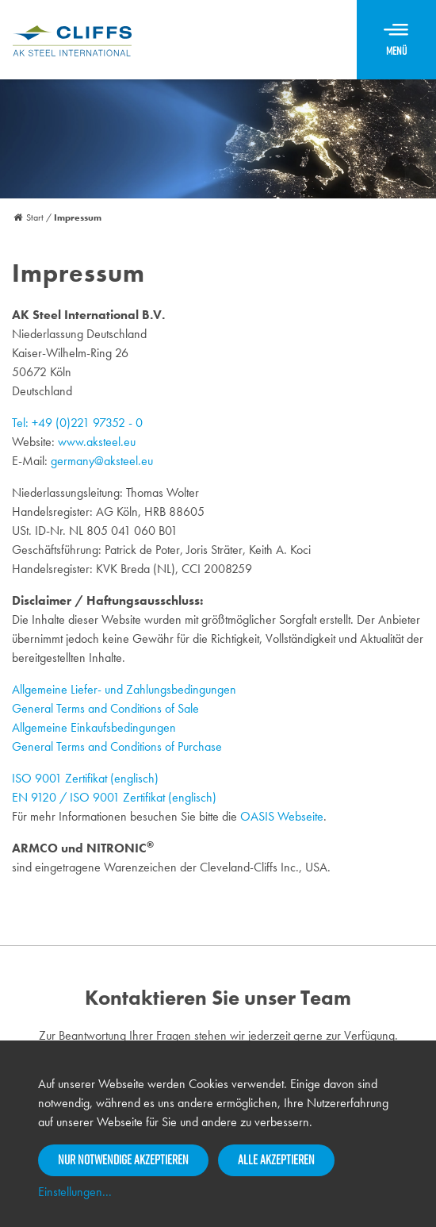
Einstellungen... (75, 1191)
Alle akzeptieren (276, 1159)
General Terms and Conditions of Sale (105, 708)
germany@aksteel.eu (102, 460)
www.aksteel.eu (97, 441)
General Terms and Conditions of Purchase (117, 746)
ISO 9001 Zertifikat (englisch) (85, 778)
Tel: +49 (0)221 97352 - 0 (77, 422)
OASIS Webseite (281, 816)
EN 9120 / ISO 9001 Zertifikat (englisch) (114, 797)
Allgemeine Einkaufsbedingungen (94, 727)
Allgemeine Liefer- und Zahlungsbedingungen (124, 689)
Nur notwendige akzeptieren (123, 1159)
